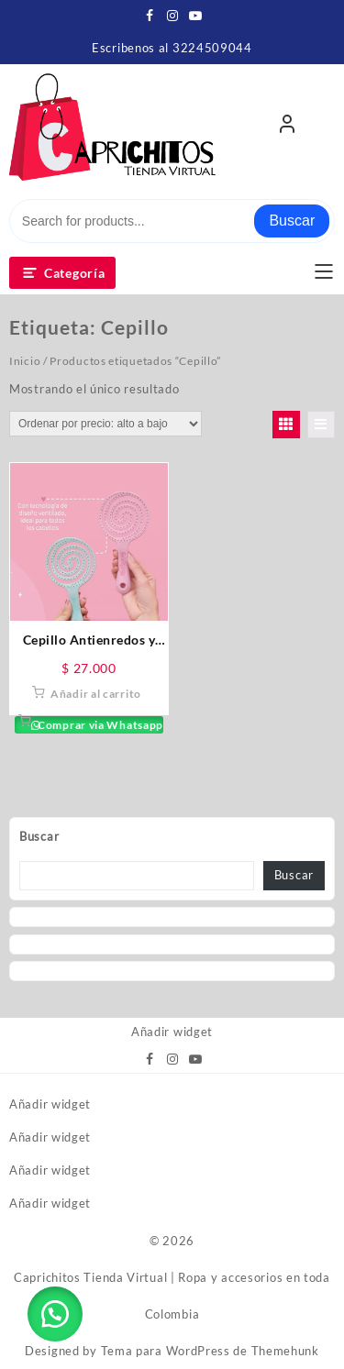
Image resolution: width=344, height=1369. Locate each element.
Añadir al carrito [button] (95, 694)
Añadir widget (172, 1031)
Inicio (24, 361)
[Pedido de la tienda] (105, 423)
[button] (55, 1313)
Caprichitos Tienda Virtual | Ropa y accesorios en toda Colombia (172, 1295)
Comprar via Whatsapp (99, 725)
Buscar (292, 220)
